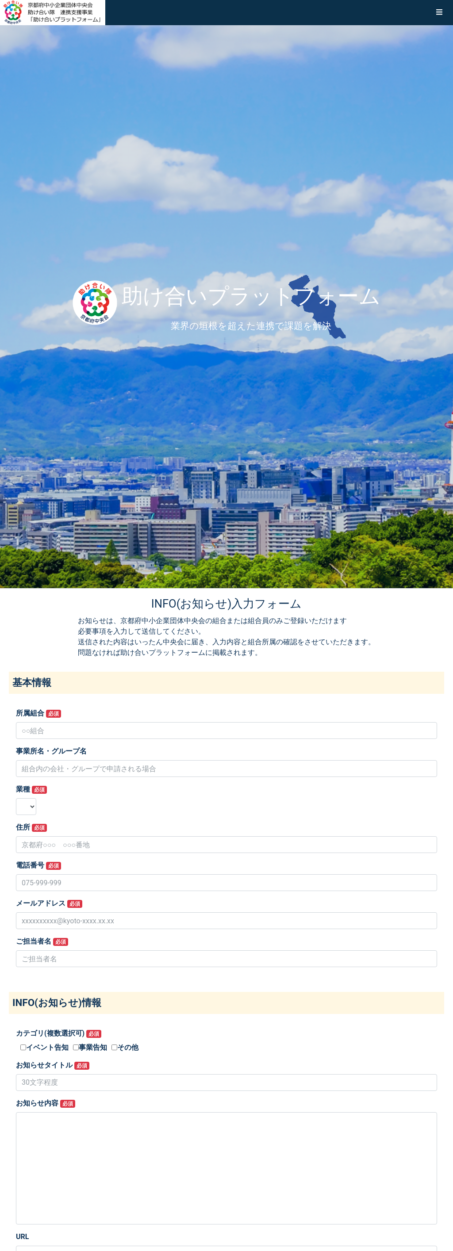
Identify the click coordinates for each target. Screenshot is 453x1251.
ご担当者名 (42, 941)
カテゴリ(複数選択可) (58, 1033)
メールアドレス (49, 903)
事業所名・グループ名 (51, 751)
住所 (31, 827)
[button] (439, 12)
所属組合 (38, 713)
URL (22, 1236)
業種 (31, 789)
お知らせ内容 (45, 1103)
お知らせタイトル (52, 1065)
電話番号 (38, 865)
